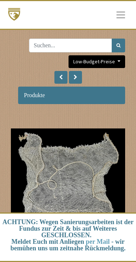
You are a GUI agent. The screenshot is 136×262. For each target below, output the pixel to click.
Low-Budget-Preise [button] (94, 61)
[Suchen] (118, 45)
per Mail (98, 241)
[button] (60, 77)
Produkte (34, 95)
